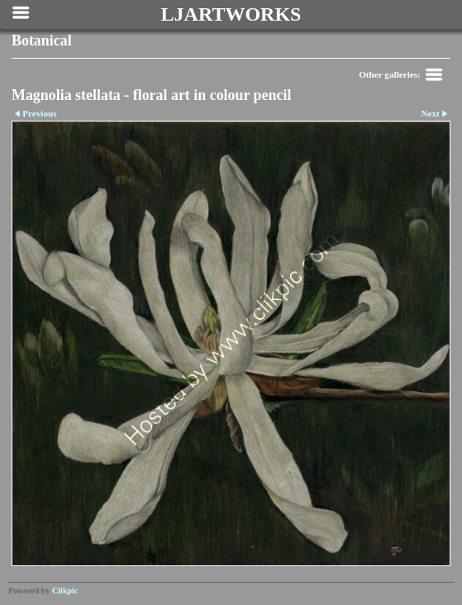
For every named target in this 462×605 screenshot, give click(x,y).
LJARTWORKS (231, 14)
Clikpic (65, 590)
